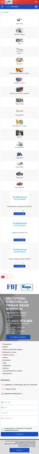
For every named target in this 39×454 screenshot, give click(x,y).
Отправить (19, 434)
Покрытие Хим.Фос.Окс (19, 232)
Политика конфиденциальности (27, 446)
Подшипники (19, 104)
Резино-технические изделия (19, 93)
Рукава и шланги (19, 83)
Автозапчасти (19, 187)
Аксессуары (19, 167)
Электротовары (19, 34)
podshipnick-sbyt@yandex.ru (13, 393)
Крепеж (19, 137)
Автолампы (19, 23)
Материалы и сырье (19, 126)
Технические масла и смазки (19, 73)
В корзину (20, 214)
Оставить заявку (18, 337)
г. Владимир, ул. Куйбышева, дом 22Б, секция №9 (20, 384)
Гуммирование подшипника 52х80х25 (19, 206)
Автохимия (19, 177)
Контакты (5, 380)
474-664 (11, 7)
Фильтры (19, 64)
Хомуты (19, 53)
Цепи (19, 43)
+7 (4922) (10, 389)
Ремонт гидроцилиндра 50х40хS (19, 259)
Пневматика (19, 115)
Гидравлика (19, 158)
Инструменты (19, 147)
